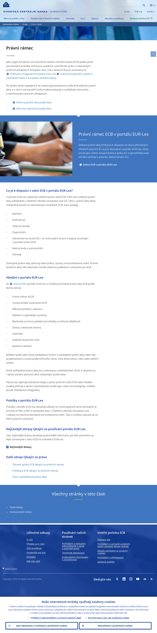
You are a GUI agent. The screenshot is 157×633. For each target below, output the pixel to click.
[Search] (129, 5)
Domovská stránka (11, 24)
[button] (147, 5)
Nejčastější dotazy (21, 447)
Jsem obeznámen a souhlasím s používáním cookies (41, 625)
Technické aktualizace (73, 552)
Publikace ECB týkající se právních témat (35, 470)
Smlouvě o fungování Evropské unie (30, 74)
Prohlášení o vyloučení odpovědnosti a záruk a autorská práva (74, 546)
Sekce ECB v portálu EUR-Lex (100, 164)
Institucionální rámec (21, 512)
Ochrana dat (103, 539)
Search (144, 5)
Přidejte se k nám (36, 543)
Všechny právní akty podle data (34, 102)
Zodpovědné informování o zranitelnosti (75, 558)
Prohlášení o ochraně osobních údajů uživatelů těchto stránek (113, 545)
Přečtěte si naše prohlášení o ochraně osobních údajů (56, 617)
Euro (83, 18)
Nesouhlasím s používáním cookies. (115, 625)
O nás (127, 11)
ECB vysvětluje (34, 548)
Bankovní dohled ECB (141, 18)
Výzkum (95, 18)
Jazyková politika (105, 561)
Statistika (70, 18)
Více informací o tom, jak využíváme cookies (108, 617)
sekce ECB (19, 283)
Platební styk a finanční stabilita (45, 18)
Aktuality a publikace (114, 18)
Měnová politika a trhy (14, 18)
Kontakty (31, 556)
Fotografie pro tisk (36, 552)
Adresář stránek (11, 568)
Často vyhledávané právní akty (29, 476)
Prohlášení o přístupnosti (110, 557)
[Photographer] (70, 174)
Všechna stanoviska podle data (33, 108)
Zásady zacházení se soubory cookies (112, 552)
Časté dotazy (16, 507)
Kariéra (150, 11)
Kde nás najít (33, 561)
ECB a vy (138, 11)
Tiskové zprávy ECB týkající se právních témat (38, 464)
